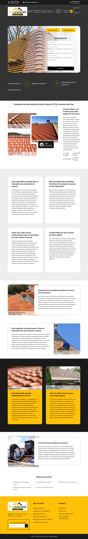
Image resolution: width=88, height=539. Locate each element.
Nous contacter (52, 30)
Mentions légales (53, 536)
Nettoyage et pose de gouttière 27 (41, 511)
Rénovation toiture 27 (39, 83)
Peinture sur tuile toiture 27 (40, 516)
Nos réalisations (68, 30)
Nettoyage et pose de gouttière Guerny (21, 483)
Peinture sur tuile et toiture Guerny (68, 482)
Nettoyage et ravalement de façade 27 (58, 11)
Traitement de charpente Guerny (44, 487)
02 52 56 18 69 (76, 9)
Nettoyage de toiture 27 (39, 514)
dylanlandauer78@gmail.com (32, 2)
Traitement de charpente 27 (11, 83)
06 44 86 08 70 (76, 13)
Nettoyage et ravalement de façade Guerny (22, 488)
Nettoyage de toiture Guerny (43, 482)
